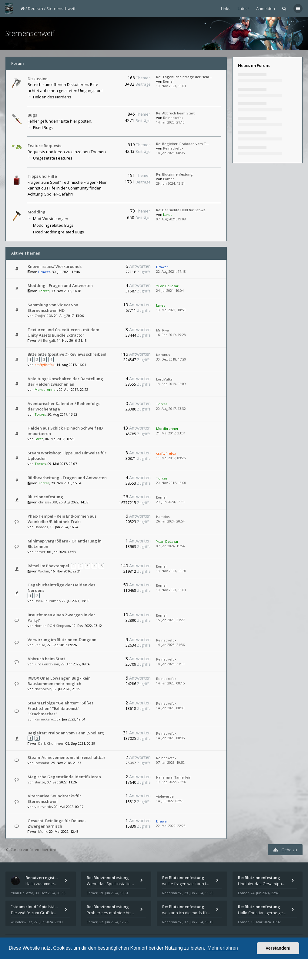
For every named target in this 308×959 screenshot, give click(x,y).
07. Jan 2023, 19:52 (170, 762)
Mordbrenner (46, 389)
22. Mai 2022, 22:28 (171, 825)
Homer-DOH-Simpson (52, 625)
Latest (243, 8)
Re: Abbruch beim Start (175, 113)
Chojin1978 (43, 315)
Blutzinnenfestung (45, 496)
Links (225, 8)
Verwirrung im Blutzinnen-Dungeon (62, 639)
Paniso (40, 645)
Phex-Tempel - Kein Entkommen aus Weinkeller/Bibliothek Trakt (62, 518)
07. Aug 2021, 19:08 (171, 219)
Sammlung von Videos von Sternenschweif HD (53, 307)
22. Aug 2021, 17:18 (171, 271)
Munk (42, 831)
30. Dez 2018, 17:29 (171, 359)
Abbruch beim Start (46, 658)
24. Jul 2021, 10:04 (170, 290)
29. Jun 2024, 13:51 (170, 183)
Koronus (163, 354)
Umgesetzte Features (52, 158)
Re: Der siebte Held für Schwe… (182, 210)
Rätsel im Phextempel (48, 565)
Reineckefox (173, 117)
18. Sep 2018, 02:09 (171, 383)
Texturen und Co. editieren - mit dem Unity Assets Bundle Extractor (63, 332)
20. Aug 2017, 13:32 (171, 408)
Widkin (43, 571)
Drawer (44, 271)
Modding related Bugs (53, 225)
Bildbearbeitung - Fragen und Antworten (67, 477)
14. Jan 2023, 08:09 (170, 708)
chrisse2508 (47, 502)
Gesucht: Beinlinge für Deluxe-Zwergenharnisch (57, 823)
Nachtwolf (43, 689)
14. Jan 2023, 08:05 (170, 152)
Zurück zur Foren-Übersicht (30, 849)
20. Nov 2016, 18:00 (171, 482)
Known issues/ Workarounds (55, 266)
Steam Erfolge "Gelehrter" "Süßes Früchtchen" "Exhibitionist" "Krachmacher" (60, 708)
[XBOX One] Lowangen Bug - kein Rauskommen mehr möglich (59, 680)
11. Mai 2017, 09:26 (171, 458)
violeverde (43, 806)
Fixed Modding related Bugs (58, 232)
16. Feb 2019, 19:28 (171, 334)
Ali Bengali (46, 340)
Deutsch (35, 8)
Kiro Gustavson (47, 664)
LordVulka (164, 379)
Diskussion (38, 78)
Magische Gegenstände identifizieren (64, 776)
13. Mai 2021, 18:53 (171, 310)
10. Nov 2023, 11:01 (171, 86)
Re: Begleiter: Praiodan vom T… (182, 143)
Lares (167, 214)
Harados (41, 527)
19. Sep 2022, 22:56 (171, 781)
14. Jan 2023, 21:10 (170, 122)
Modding (36, 212)
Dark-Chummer (47, 600)
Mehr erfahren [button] (222, 948)
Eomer (168, 81)
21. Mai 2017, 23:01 (171, 433)
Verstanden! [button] (278, 948)
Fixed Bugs (43, 127)
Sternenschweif (60, 8)
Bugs (32, 115)
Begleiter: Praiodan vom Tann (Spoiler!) (66, 733)
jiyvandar (42, 762)
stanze (40, 782)
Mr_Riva (162, 330)
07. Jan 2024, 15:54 (170, 546)
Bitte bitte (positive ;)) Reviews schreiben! (67, 354)
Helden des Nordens (52, 97)
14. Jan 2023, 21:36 (170, 644)
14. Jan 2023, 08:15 (170, 683)
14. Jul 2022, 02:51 (170, 801)
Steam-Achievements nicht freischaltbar (66, 757)
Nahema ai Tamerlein (173, 777)
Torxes (43, 290)
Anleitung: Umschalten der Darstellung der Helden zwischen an (65, 381)
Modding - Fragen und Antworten (60, 285)
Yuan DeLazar (167, 286)
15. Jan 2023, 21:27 (170, 620)
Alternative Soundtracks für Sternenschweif (54, 798)
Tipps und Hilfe (42, 176)
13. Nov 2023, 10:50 (171, 570)
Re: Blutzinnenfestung (174, 174)
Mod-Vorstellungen (50, 218)
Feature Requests (44, 145)
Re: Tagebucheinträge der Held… (184, 76)
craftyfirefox (45, 364)
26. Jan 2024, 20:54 (170, 521)
